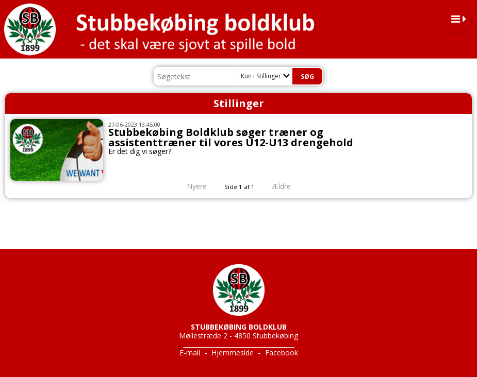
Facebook (281, 352)
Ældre (288, 186)
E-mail (189, 352)
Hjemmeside (232, 352)
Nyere (190, 186)
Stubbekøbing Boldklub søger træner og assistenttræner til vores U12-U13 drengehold (230, 137)
